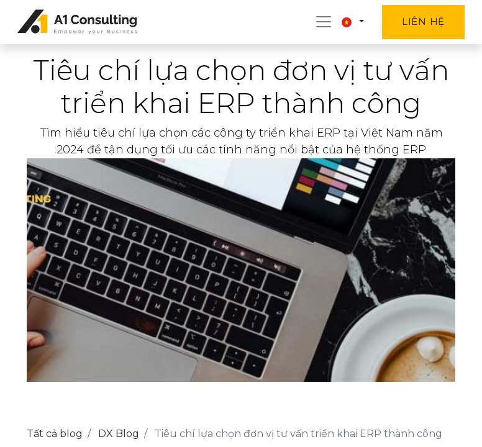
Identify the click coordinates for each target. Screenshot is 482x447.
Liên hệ (423, 21)
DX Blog (118, 434)
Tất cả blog (55, 434)
